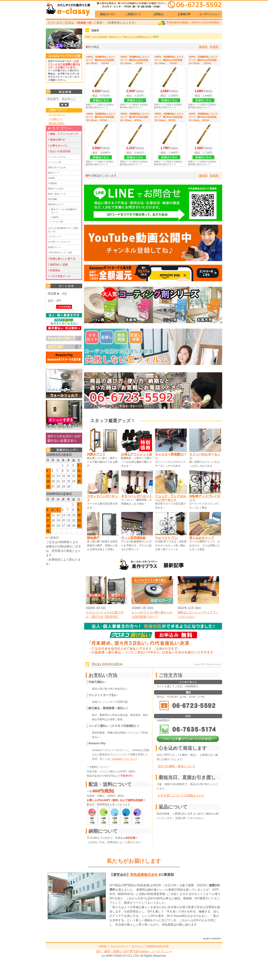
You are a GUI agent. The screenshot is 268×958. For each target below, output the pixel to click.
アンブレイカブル (57, 157)
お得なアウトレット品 (136, 454)
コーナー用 (57, 221)
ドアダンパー (54, 236)
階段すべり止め (55, 188)
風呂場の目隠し (57, 123)
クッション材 (54, 162)
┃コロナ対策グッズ (58, 276)
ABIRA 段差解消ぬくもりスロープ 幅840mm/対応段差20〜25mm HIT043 (134, 60)
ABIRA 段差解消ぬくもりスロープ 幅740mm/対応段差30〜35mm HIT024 (100, 117)
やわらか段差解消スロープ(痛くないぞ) (63, 230)
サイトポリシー (137, 946)
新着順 (214, 46)
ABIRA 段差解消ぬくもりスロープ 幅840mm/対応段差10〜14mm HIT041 (203, 60)
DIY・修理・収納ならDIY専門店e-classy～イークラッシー (134, 951)
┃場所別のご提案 (57, 264)
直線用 (55, 217)
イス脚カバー (56, 119)
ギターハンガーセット (136, 496)
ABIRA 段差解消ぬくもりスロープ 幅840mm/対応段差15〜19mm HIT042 (169, 60)
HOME (87, 37)
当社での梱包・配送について (176, 766)
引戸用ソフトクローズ (59, 242)
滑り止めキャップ (201, 538)
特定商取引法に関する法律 (158, 946)
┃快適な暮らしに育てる (61, 258)
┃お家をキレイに (57, 145)
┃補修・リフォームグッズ (62, 133)
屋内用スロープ (55, 204)
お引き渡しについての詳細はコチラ (181, 795)
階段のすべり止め (57, 167)
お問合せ (158, 14)
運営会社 (103, 946)
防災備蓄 (52, 199)
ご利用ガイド (133, 14)
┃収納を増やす (56, 139)
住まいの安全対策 (99, 37)
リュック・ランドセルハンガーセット (170, 498)
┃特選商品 (53, 270)
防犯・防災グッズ (57, 194)
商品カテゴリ (107, 14)
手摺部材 (52, 183)
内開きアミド (96, 454)
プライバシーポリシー (119, 946)
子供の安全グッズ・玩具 (60, 252)
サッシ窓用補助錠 (133, 538)
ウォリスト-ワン (166, 538)
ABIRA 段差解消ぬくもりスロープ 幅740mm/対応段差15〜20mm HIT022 (169, 117)
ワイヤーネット (57, 114)
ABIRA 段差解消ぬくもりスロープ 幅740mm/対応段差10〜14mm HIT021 (203, 117)
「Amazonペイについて (123, 758)
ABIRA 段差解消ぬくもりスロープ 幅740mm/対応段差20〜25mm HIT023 (134, 117)
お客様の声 (184, 14)
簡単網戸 (93, 538)
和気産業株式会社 (144, 875)
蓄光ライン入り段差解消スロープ (64, 211)
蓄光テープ (53, 173)
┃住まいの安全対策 (58, 151)
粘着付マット (54, 247)
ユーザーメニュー (209, 14)
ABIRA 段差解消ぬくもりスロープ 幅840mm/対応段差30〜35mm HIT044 (100, 60)
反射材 (51, 178)
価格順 (203, 46)
